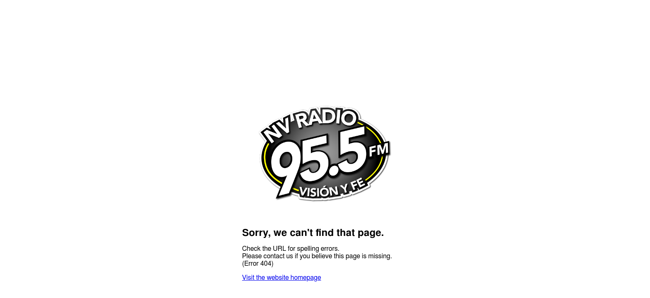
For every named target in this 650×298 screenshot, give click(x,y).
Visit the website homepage (281, 277)
